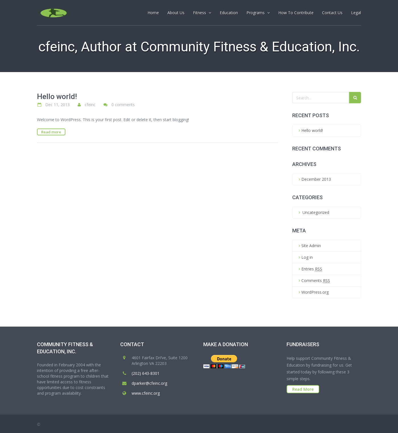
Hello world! (57, 96)
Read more (51, 131)
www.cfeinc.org (146, 393)
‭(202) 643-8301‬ (145, 373)
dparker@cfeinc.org (149, 383)
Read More (303, 389)
